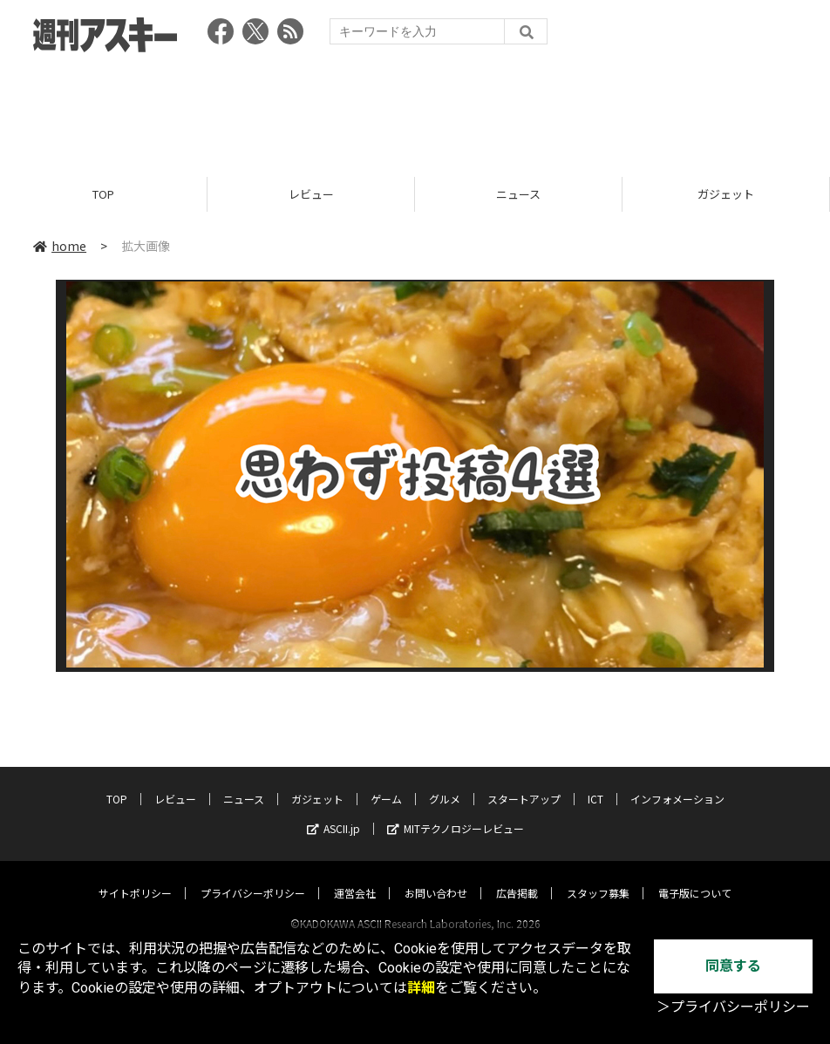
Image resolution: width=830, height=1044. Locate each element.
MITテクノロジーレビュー (455, 811)
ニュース (518, 194)
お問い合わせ (436, 876)
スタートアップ (524, 782)
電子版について (694, 876)
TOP (103, 194)
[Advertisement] (415, 109)
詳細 (421, 988)
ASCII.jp (333, 811)
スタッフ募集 (598, 876)
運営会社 (355, 876)
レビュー (311, 194)
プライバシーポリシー (253, 876)
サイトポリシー (135, 876)
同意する (733, 966)
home (59, 245)
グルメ (444, 782)
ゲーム (386, 782)
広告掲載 (517, 876)
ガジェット (725, 194)
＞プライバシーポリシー (733, 1007)
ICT (595, 782)
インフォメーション (677, 782)
